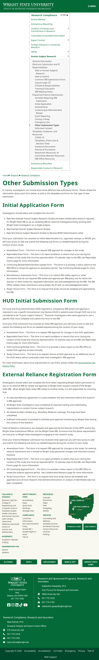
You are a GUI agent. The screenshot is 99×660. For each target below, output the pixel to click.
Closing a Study (42, 119)
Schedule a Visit (74, 527)
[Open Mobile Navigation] (92, 6)
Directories (47, 500)
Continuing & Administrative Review (48, 111)
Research (15, 175)
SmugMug (50, 508)
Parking (46, 534)
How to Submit (42, 76)
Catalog (5, 542)
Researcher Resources (47, 152)
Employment (49, 562)
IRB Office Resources (45, 158)
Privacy (81, 651)
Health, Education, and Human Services (10, 514)
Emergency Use (42, 122)
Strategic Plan (28, 511)
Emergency (70, 651)
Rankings (26, 508)
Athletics (9, 552)
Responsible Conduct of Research (47, 168)
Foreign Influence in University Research (45, 46)
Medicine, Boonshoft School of (10, 525)
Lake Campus (7, 519)
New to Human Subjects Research (46, 72)
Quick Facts (27, 505)
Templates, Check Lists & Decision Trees (46, 142)
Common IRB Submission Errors (50, 79)
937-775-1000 (17, 599)
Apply (29, 562)
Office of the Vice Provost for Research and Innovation (27, 9)
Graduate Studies (9, 511)
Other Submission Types (47, 125)
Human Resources (50, 529)
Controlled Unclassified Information (48, 35)
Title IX (25, 537)
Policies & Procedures (45, 149)
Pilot (45, 505)
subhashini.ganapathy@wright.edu (57, 606)
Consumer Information (27, 519)
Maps (45, 503)
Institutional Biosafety (41, 163)
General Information (42, 61)
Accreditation (27, 500)
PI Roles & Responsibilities (47, 85)
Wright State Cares (90, 563)
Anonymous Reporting (41, 24)
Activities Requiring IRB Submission (46, 99)
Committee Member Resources (50, 155)
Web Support (50, 657)
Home (5, 175)
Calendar (46, 497)
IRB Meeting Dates (44, 91)
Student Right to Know (29, 533)
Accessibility (30, 651)
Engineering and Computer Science (9, 506)
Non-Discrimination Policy (30, 525)
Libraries (46, 531)
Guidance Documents (45, 146)
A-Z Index (8, 562)
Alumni (8, 549)
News (24, 503)
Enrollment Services (51, 526)
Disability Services (50, 524)
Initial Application (43, 104)
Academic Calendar (10, 539)
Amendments (41, 107)
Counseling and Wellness (49, 519)
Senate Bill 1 (27, 529)
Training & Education (45, 88)
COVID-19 (39, 137)
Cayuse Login (51, 82)
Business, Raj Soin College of (9, 501)
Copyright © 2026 (13, 651)
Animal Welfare (38, 19)
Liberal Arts (7, 521)
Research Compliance (30, 175)
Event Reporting (42, 116)
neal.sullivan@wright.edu (18, 642)
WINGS (46, 511)
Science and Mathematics (7, 530)
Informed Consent (43, 128)
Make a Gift (70, 562)
